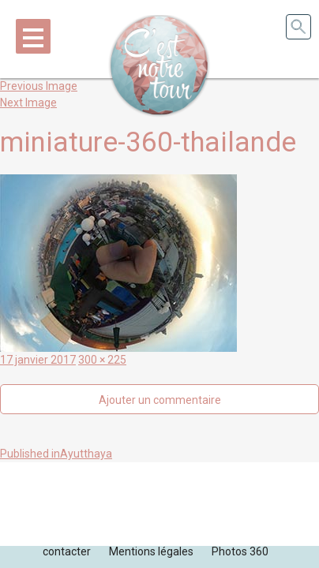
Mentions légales (151, 551)
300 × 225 (102, 359)
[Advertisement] (159, 501)
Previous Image (38, 86)
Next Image (28, 102)
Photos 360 (240, 551)
